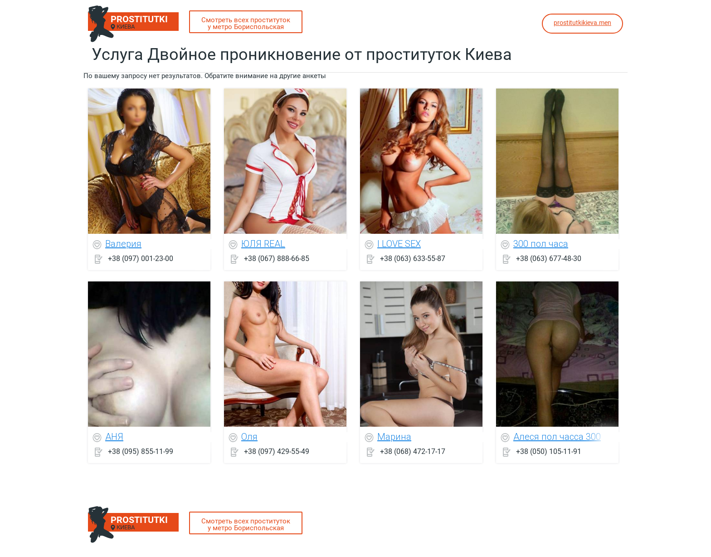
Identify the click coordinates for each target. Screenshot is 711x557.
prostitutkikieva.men (582, 22)
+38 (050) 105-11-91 (548, 451)
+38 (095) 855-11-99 (140, 451)
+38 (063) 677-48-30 (548, 258)
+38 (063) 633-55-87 (412, 258)
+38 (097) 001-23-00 (140, 258)
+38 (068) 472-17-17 (412, 451)
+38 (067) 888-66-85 (276, 258)
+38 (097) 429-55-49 (276, 451)
